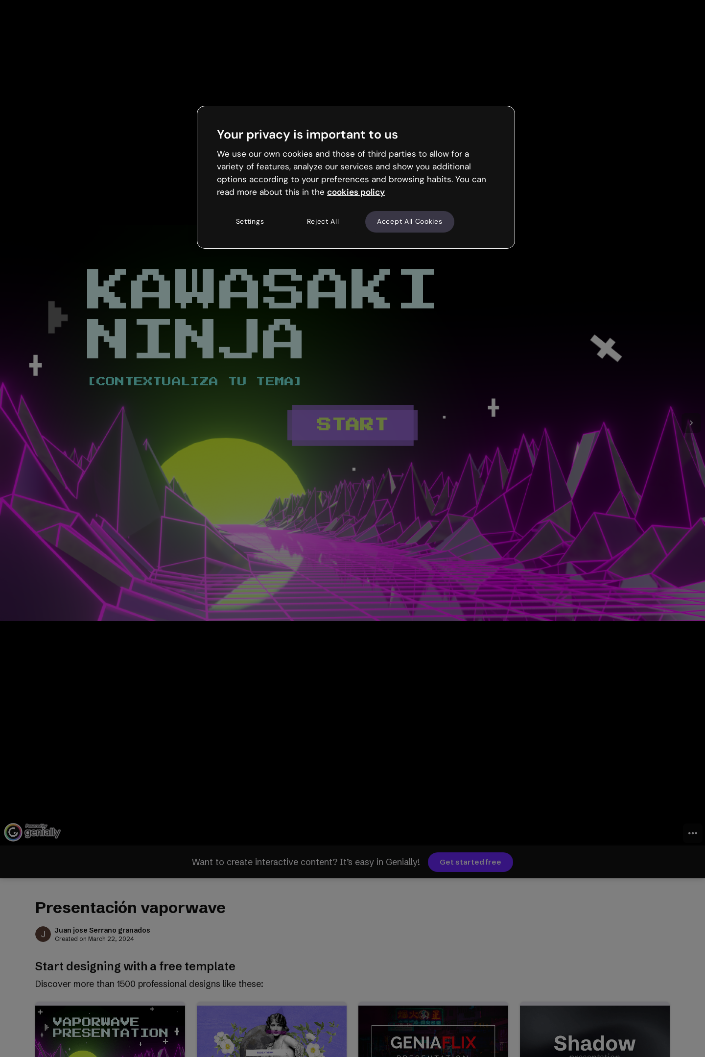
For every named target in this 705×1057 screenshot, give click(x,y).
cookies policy (356, 192)
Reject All (323, 221)
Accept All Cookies (410, 221)
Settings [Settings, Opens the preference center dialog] (250, 221)
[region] (356, 177)
